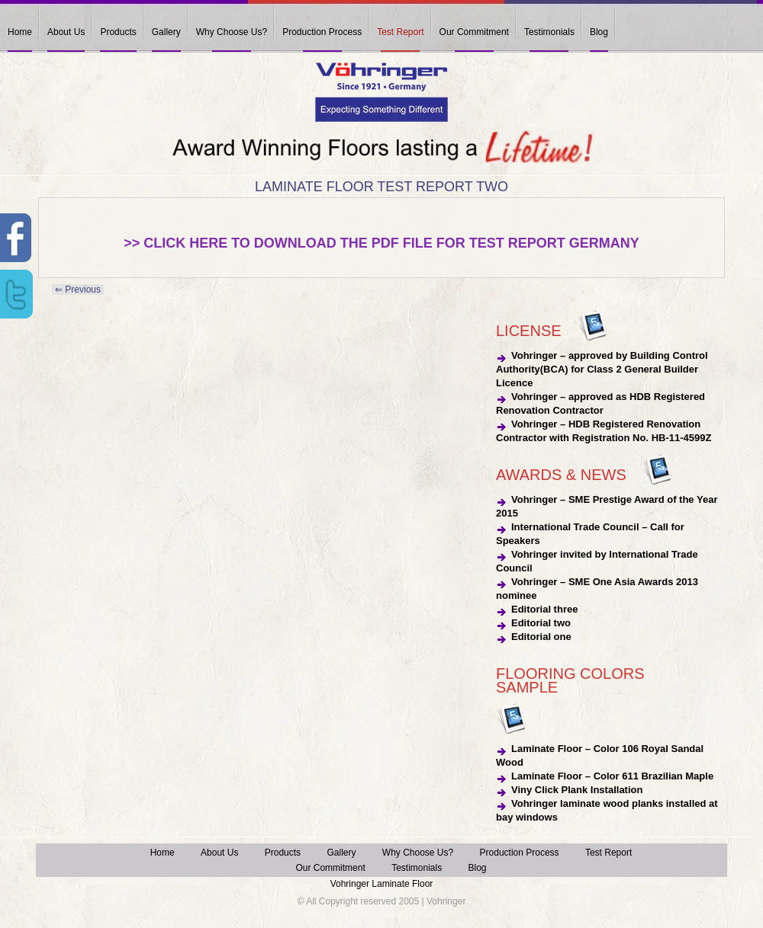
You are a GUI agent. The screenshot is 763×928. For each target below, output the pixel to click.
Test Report (400, 32)
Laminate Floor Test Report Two (381, 186)
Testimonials (549, 32)
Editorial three (544, 609)
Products (118, 32)
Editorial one (541, 636)
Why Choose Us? (231, 32)
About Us (66, 32)
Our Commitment (474, 32)
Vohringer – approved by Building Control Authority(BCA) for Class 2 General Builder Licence (602, 369)
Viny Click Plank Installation (576, 789)
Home (20, 32)
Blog (599, 32)
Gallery (166, 32)
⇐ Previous (78, 289)
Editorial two (541, 623)
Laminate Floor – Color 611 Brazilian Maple (612, 776)
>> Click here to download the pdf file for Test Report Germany (381, 243)
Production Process (322, 32)
